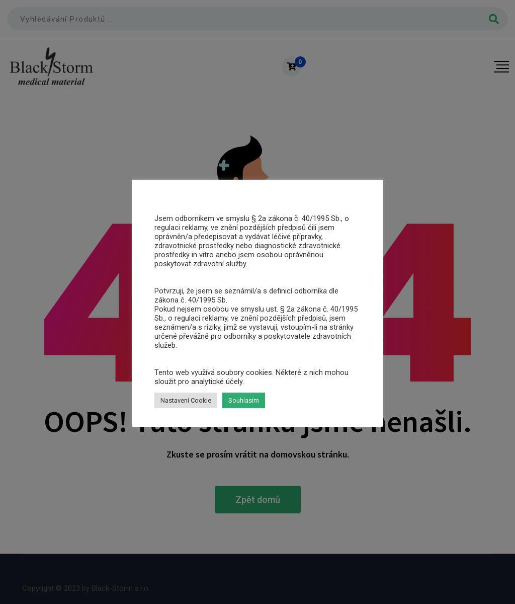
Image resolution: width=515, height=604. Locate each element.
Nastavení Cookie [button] (185, 400)
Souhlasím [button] (243, 400)
